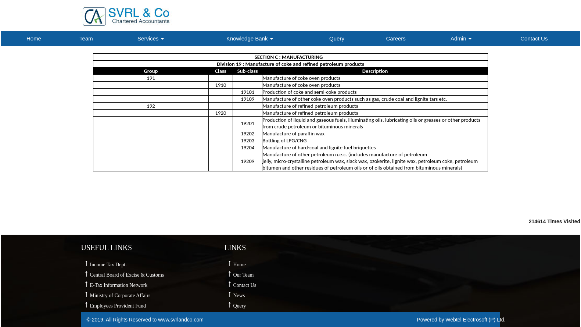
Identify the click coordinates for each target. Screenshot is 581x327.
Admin (461, 38)
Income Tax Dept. (108, 264)
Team (86, 38)
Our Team (243, 275)
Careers (396, 38)
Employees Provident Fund (118, 306)
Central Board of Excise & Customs (127, 275)
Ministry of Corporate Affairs (120, 295)
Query (336, 38)
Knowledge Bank (249, 38)
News (239, 295)
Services (150, 38)
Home (33, 38)
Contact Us (534, 38)
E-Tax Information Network (119, 285)
